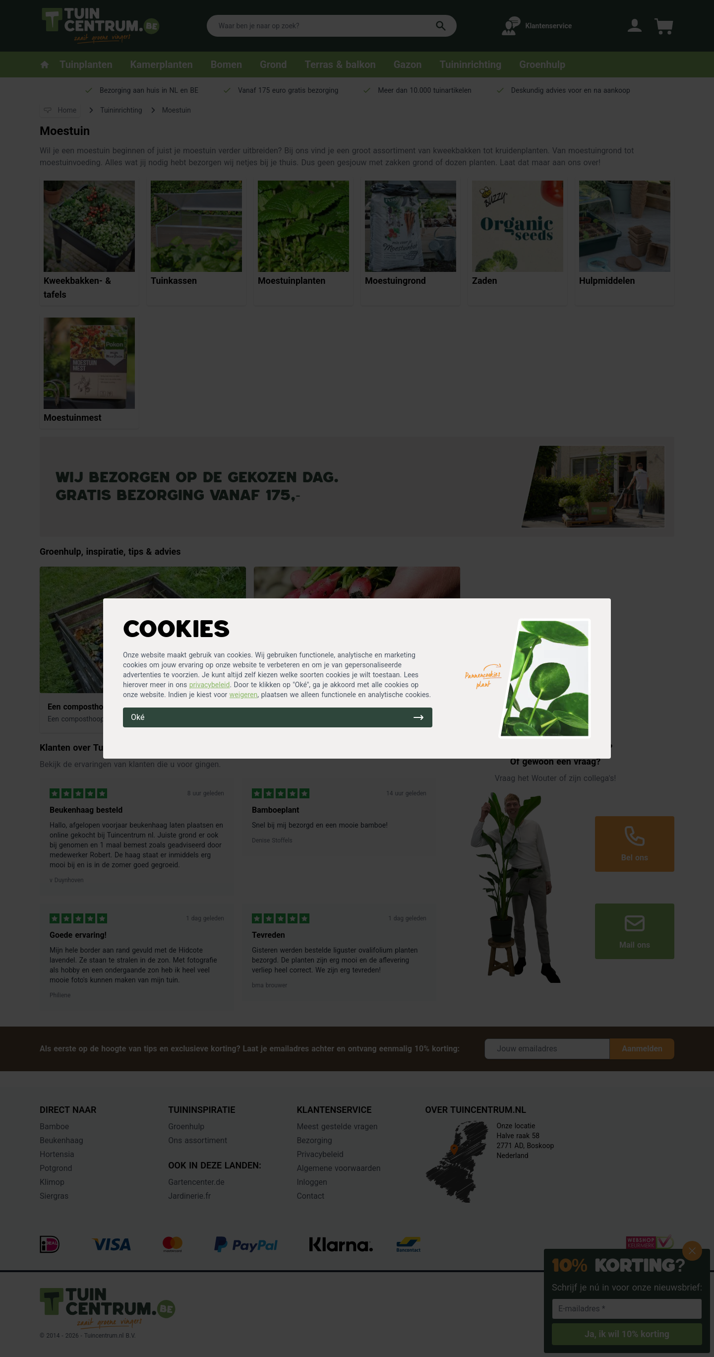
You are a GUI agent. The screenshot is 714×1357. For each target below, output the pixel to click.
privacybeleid (209, 685)
